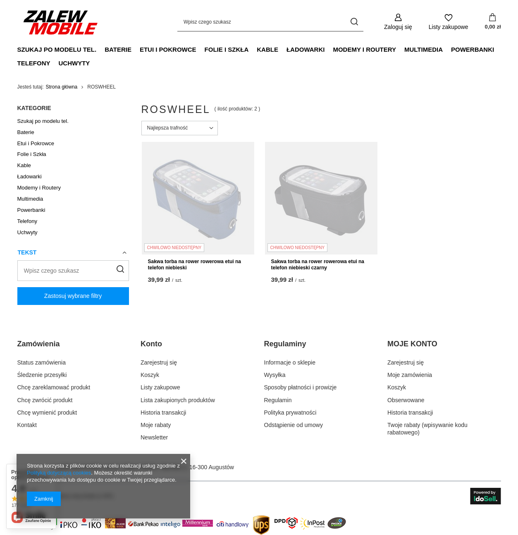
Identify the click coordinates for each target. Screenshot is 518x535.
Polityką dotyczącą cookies (59, 473)
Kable (267, 49)
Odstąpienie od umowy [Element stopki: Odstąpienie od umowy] (293, 425)
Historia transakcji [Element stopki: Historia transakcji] (163, 412)
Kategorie (34, 108)
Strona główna (62, 87)
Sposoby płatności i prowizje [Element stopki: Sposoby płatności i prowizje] (300, 387)
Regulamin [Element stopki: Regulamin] (278, 400)
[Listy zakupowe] (448, 22)
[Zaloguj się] (398, 22)
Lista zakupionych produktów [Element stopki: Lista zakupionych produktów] (178, 400)
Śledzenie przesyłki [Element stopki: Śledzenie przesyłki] (42, 375)
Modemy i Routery (364, 49)
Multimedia (423, 49)
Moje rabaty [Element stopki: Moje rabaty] (156, 425)
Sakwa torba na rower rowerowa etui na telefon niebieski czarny (317, 265)
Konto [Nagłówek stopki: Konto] (151, 344)
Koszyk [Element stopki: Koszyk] (150, 375)
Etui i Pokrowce (168, 49)
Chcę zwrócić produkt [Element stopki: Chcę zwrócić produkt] (45, 400)
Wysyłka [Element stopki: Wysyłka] (275, 375)
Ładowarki (305, 49)
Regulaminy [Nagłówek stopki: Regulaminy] (285, 344)
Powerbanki (472, 49)
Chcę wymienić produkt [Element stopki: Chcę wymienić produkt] (47, 412)
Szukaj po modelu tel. (57, 49)
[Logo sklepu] (60, 22)
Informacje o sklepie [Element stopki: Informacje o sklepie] (290, 362)
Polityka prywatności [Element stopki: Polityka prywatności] (290, 412)
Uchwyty (74, 63)
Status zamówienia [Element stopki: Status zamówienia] (41, 362)
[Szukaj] (354, 21)
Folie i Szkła (227, 49)
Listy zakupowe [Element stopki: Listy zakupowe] (160, 387)
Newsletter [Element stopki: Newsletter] (154, 437)
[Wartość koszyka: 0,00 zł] (493, 22)
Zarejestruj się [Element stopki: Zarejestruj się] (159, 362)
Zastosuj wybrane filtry (73, 296)
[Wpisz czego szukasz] (270, 21)
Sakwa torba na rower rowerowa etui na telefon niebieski (194, 265)
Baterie (118, 49)
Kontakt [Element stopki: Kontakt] (27, 425)
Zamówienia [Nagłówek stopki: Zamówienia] (38, 344)
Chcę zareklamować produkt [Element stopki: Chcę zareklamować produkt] (54, 387)
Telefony (33, 63)
